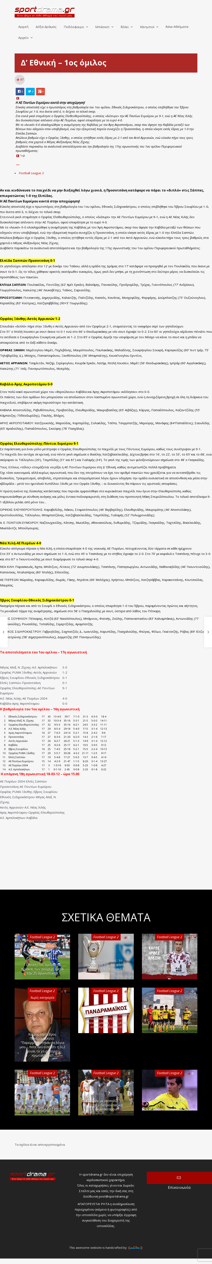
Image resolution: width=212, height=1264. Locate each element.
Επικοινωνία (179, 1178)
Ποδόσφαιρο (74, 27)
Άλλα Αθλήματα (176, 26)
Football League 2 (31, 173)
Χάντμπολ (147, 27)
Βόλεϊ (125, 27)
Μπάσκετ (102, 27)
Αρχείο (23, 37)
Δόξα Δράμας (46, 26)
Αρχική (23, 26)
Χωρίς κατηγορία (42, 997)
